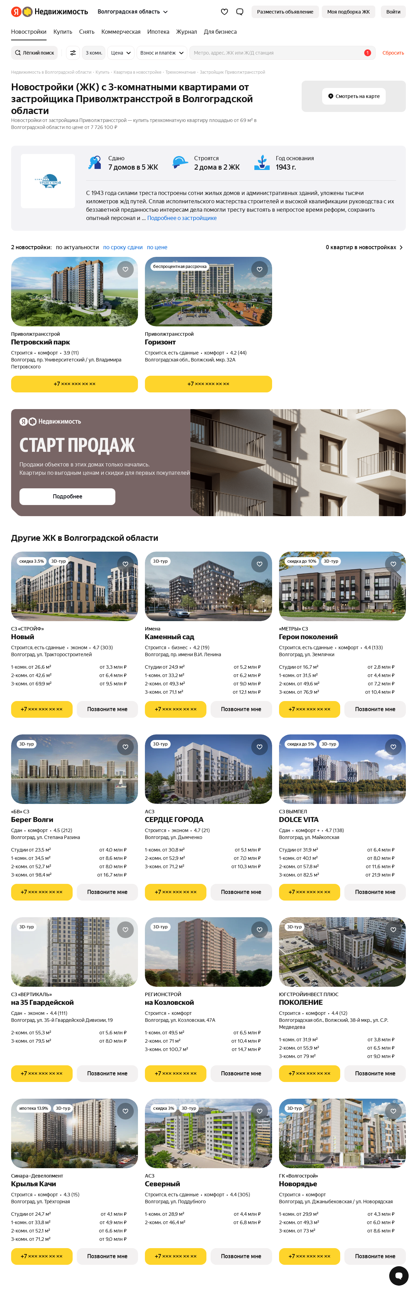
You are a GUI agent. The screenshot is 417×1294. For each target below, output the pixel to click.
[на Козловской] (208, 952)
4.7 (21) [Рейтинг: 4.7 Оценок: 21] (202, 830)
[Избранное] (224, 12)
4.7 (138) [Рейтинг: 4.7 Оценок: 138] (334, 830)
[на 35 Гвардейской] (74, 952)
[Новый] (74, 586)
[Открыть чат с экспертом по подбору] (399, 1276)
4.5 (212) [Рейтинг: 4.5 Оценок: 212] (63, 830)
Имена (153, 629)
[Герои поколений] (342, 586)
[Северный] (208, 1133)
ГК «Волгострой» (298, 1176)
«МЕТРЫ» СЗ (293, 629)
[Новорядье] (342, 1133)
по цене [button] (157, 247)
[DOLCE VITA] (342, 769)
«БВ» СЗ (20, 811)
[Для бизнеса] (219, 32)
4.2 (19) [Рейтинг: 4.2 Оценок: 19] (201, 647)
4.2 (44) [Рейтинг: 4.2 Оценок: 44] (238, 353)
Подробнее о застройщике (182, 218)
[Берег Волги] (74, 769)
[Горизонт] (208, 291)
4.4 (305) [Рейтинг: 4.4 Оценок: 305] (240, 1194)
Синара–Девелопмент (37, 1176)
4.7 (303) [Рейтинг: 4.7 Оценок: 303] (103, 647)
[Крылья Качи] (74, 1133)
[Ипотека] (158, 32)
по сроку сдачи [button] (123, 247)
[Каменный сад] (208, 586)
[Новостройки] (30, 32)
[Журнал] (187, 32)
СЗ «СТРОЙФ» (27, 629)
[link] (393, 12)
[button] (240, 12)
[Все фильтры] (73, 53)
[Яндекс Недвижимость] (55, 12)
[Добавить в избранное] (125, 269)
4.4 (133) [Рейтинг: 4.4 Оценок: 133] (373, 647)
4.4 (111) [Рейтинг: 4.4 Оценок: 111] (58, 1013)
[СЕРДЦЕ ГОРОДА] (208, 769)
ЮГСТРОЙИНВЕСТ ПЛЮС (308, 994)
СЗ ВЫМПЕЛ (293, 811)
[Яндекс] (16, 12)
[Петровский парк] (74, 291)
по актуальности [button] (77, 247)
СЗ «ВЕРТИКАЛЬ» (31, 994)
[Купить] (63, 32)
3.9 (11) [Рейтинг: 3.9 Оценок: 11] (71, 353)
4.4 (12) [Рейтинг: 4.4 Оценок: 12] (340, 1013)
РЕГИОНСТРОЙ (163, 994)
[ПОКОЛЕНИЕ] (342, 952)
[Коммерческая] (121, 32)
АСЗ (149, 811)
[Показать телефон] (74, 384)
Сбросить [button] (393, 53)
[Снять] (87, 32)
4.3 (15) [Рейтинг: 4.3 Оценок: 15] (72, 1194)
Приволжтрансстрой (35, 334)
